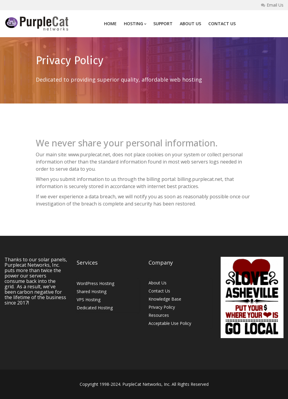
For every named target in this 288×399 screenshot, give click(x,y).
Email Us (272, 5)
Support (163, 23)
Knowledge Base (165, 299)
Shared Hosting (91, 291)
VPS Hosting (88, 299)
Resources (159, 315)
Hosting (135, 23)
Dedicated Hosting (95, 307)
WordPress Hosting (95, 283)
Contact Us (222, 23)
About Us (190, 23)
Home (110, 23)
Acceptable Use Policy (170, 323)
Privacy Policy (162, 307)
